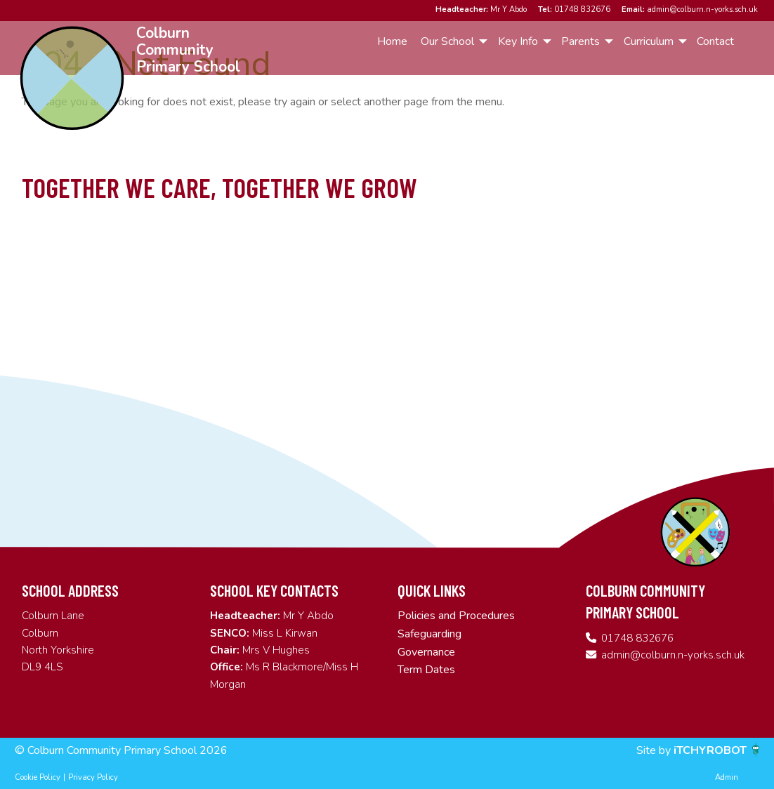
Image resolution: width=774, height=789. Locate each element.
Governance (426, 652)
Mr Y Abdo (481, 9)
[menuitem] (392, 41)
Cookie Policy (37, 777)
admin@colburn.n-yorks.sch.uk (690, 9)
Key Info (518, 41)
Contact (715, 41)
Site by (655, 750)
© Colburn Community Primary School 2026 (121, 750)
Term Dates (426, 669)
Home (392, 41)
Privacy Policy (93, 777)
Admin (726, 777)
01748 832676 (574, 9)
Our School (447, 41)
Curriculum (649, 41)
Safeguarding (429, 634)
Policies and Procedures (456, 615)
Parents (580, 41)
